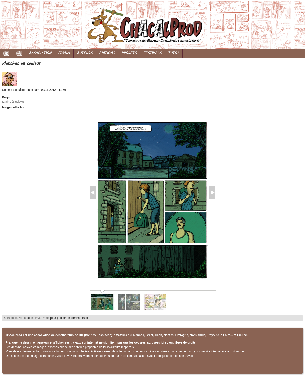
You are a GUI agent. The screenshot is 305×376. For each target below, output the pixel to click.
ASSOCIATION (40, 53)
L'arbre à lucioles (13, 101)
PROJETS (129, 53)
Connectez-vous (15, 318)
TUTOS (173, 53)
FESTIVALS (152, 53)
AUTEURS (85, 53)
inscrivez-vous (40, 318)
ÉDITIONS (107, 53)
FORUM (64, 53)
